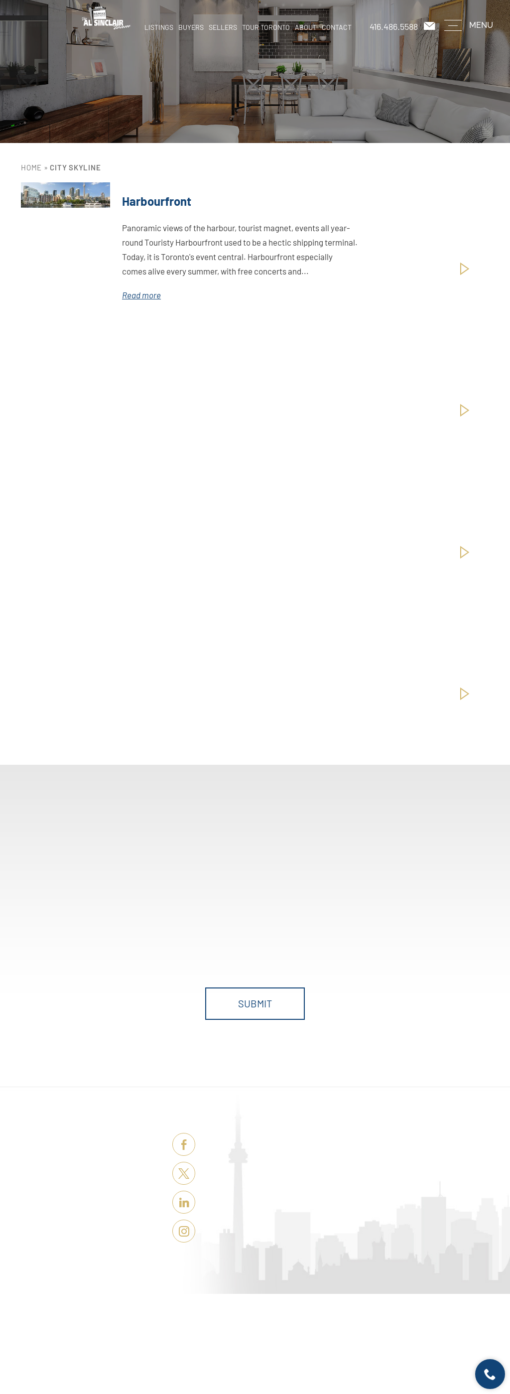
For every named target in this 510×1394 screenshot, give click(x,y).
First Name (123, 899)
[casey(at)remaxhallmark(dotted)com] (430, 26)
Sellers (223, 27)
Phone (271, 899)
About (306, 27)
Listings (158, 27)
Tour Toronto (266, 27)
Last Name (201, 899)
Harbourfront (156, 201)
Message (119, 942)
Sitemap (334, 1359)
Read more (141, 295)
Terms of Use (306, 1359)
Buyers (191, 27)
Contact (337, 27)
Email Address (365, 899)
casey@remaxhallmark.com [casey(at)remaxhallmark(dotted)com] (273, 1199)
